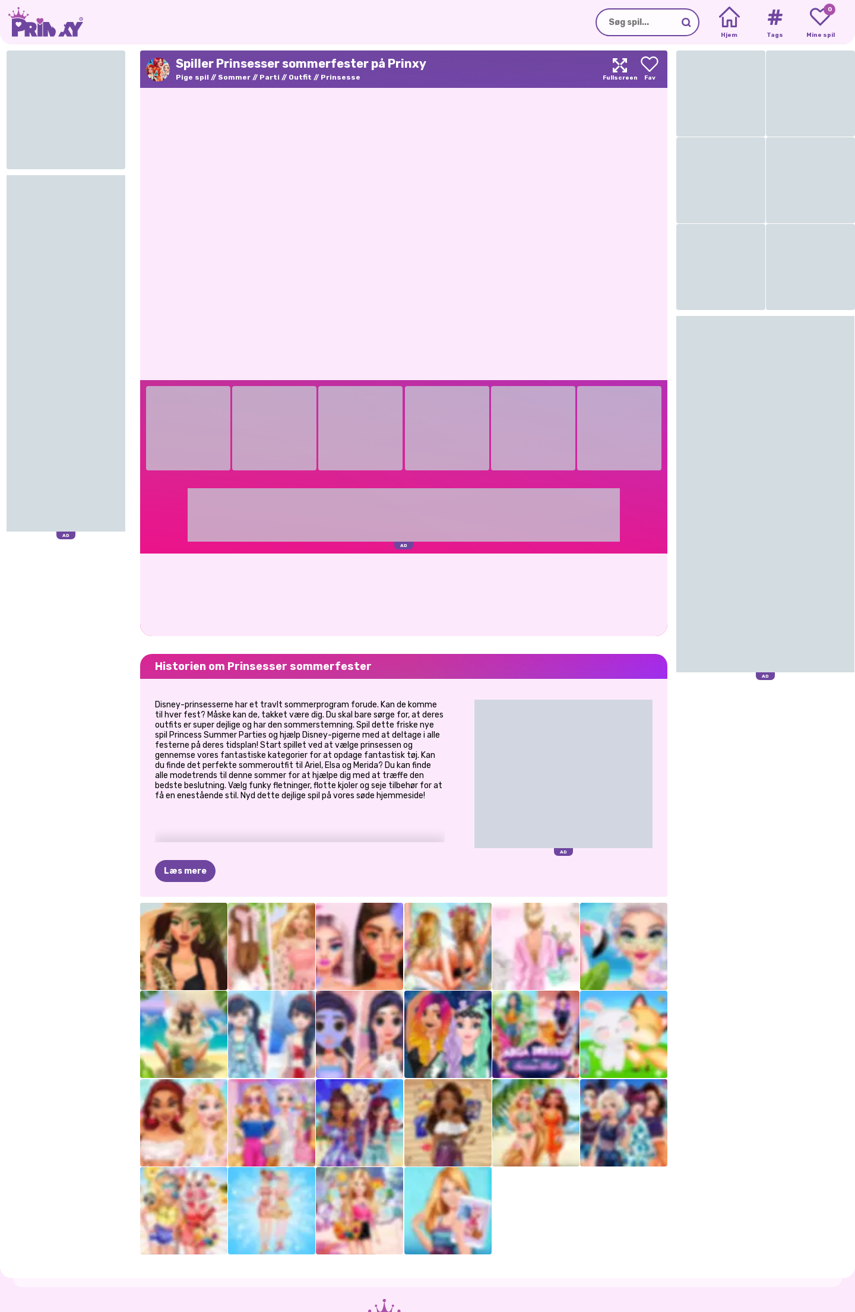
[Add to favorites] (649, 69)
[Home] (729, 22)
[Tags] (774, 22)
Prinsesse (340, 77)
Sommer (234, 77)
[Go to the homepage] (41, 22)
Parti (269, 77)
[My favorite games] (820, 22)
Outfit (300, 77)
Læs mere (185, 871)
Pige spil (192, 77)
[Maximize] (620, 69)
